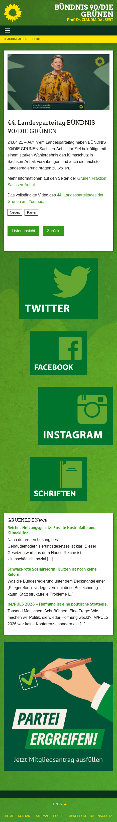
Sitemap (42, 816)
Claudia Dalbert (17, 38)
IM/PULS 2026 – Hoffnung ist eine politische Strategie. (58, 604)
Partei (31, 212)
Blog (36, 38)
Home (9, 816)
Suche (58, 816)
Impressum (77, 816)
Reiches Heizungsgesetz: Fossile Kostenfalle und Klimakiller (51, 530)
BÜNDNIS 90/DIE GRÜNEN (83, 10)
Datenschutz (101, 816)
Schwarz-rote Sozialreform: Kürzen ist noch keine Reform (52, 571)
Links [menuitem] (57, 804)
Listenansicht (23, 231)
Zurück (53, 231)
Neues (15, 212)
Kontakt (25, 816)
